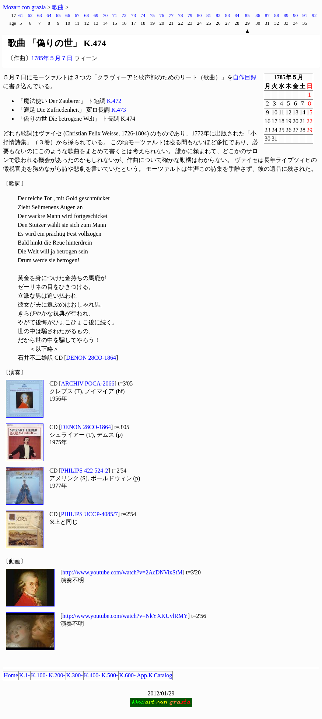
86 (257, 15)
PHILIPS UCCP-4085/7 (89, 514)
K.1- (24, 675)
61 (20, 15)
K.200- (57, 675)
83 (227, 15)
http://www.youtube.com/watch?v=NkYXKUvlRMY (125, 616)
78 (180, 15)
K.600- (127, 675)
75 (152, 15)
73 (133, 15)
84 (237, 15)
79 (190, 15)
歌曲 (58, 7)
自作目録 (244, 77)
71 (114, 15)
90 (295, 15)
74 (142, 15)
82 (218, 15)
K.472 (114, 101)
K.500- (110, 675)
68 (86, 15)
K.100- (39, 675)
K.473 (118, 110)
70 (105, 15)
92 (314, 15)
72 (124, 15)
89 (286, 15)
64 (48, 15)
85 (247, 15)
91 (304, 15)
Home (11, 675)
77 (171, 15)
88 (276, 15)
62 (30, 15)
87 (267, 15)
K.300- (74, 675)
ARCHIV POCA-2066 (88, 383)
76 (161, 15)
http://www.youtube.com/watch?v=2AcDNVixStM (122, 572)
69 (96, 15)
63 (39, 15)
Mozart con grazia (24, 7)
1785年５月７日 (52, 58)
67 (77, 15)
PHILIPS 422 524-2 (84, 470)
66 (67, 15)
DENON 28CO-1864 (91, 358)
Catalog (163, 675)
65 (58, 15)
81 (208, 15)
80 (199, 15)
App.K (145, 675)
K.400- (92, 675)
